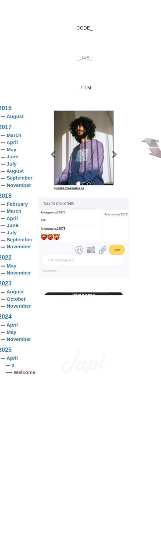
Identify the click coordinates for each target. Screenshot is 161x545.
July (12, 164)
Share (116, 305)
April (12, 142)
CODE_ (85, 28)
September (20, 178)
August (15, 116)
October (16, 299)
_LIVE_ (84, 57)
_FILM (84, 87)
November (19, 185)
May (11, 149)
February (17, 204)
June (12, 156)
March (14, 135)
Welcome (25, 372)
